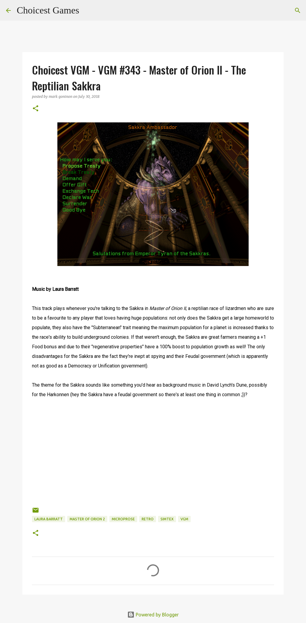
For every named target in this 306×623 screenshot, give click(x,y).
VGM (184, 519)
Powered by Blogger (153, 614)
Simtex (167, 519)
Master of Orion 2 (87, 519)
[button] (35, 109)
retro (148, 519)
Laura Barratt (48, 519)
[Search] (87, 10)
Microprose (123, 519)
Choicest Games (48, 10)
